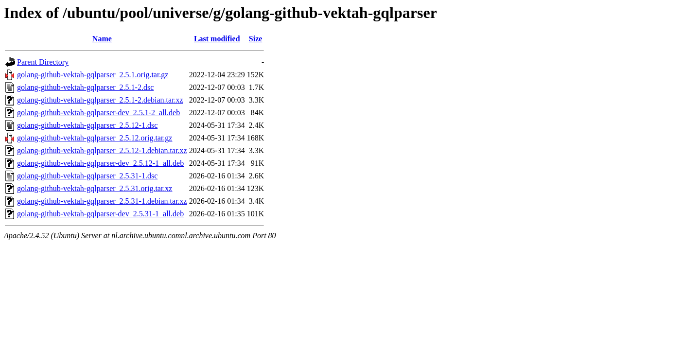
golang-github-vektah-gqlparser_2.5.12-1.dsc (87, 125)
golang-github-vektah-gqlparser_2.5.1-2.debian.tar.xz (100, 100)
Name (102, 39)
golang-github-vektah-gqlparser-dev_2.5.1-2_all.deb (98, 112)
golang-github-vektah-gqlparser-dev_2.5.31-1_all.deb (100, 214)
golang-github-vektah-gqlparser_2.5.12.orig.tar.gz (94, 138)
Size (255, 39)
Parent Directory (43, 62)
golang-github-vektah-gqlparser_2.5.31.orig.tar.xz (94, 188)
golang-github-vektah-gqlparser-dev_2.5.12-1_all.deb (100, 163)
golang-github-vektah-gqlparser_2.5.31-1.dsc (87, 176)
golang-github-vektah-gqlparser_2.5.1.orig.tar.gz (92, 74)
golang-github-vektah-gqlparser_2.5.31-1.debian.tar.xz (102, 201)
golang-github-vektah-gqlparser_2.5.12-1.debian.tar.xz (102, 150)
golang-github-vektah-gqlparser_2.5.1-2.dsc (85, 87)
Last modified (217, 39)
